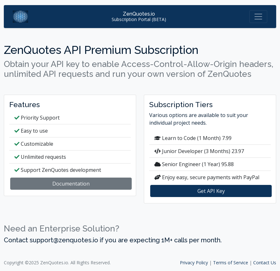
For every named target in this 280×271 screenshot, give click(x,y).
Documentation (71, 183)
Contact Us (264, 263)
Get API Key (211, 190)
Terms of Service (230, 263)
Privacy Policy (194, 263)
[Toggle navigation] (258, 16)
